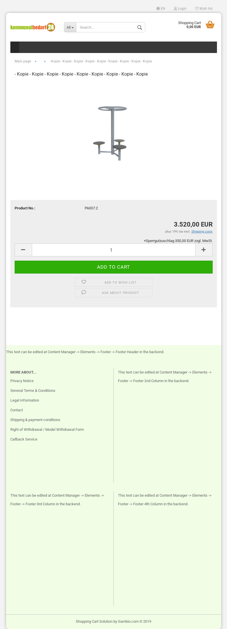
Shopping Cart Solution (94, 621)
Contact (16, 410)
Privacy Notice (22, 381)
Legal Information (24, 400)
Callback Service (23, 439)
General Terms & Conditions (32, 390)
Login (180, 9)
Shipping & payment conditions (35, 420)
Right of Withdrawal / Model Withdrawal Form (47, 429)
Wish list (204, 9)
